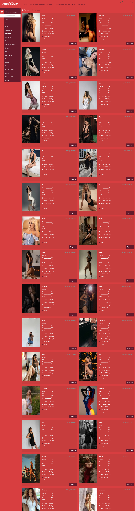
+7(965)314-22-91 (70, 286)
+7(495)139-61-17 (127, 15)
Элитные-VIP (50, 4)
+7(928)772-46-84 (127, 185)
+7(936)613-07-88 (70, 151)
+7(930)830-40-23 (70, 490)
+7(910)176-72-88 (70, 456)
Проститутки (28, 4)
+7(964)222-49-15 (70, 117)
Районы (67, 4)
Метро (74, 4)
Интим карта (81, 4)
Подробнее (73, 43)
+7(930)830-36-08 (70, 185)
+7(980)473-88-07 (70, 15)
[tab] (25, 10)
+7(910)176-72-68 (70, 422)
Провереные (60, 4)
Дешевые (42, 4)
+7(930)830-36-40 (70, 354)
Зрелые (35, 4)
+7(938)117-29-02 (127, 151)
